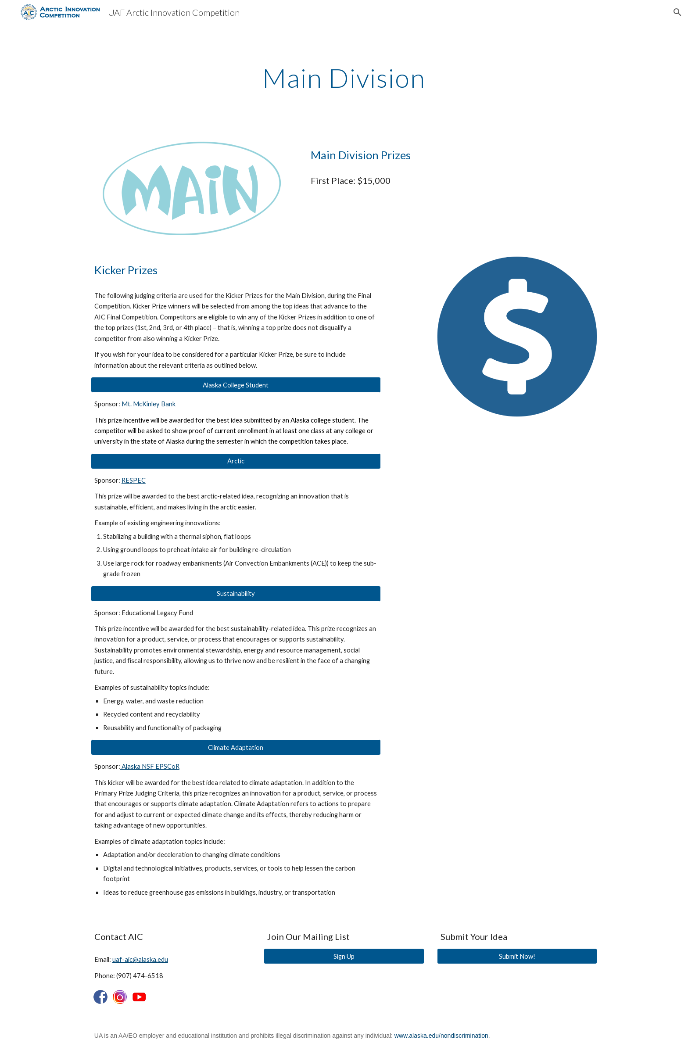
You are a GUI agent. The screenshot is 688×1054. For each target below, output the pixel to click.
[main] (344, 78)
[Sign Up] (343, 956)
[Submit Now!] (517, 956)
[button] (677, 12)
